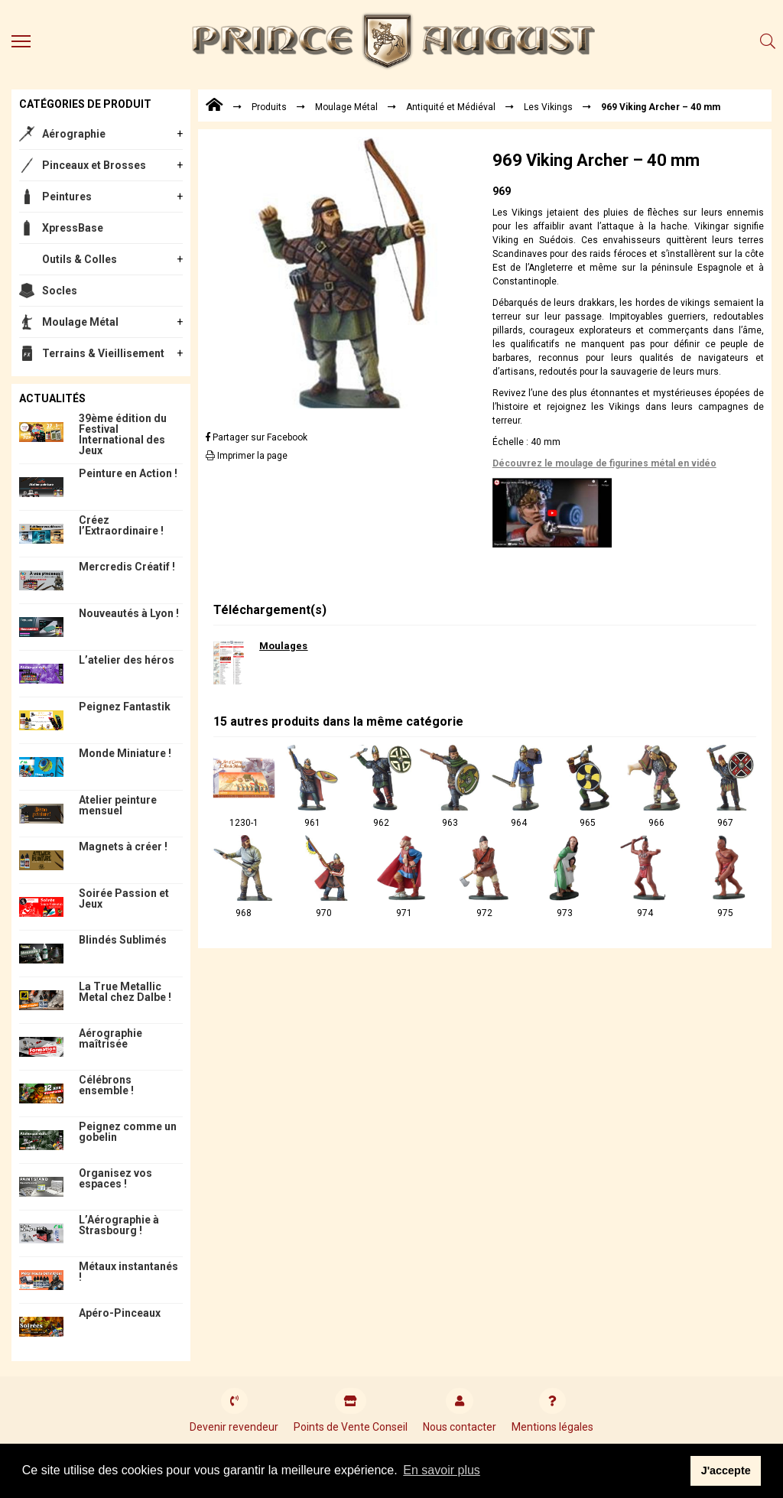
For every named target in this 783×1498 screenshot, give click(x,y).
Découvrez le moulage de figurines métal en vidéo (604, 463)
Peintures (67, 196)
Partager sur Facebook (256, 437)
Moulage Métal (80, 322)
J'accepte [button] (726, 1470)
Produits (269, 107)
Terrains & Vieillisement (103, 353)
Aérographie (74, 134)
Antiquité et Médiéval (450, 107)
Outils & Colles (79, 259)
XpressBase (72, 228)
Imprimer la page (247, 455)
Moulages (283, 646)
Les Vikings (548, 107)
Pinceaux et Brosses (94, 165)
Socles (59, 290)
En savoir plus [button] (441, 1470)
